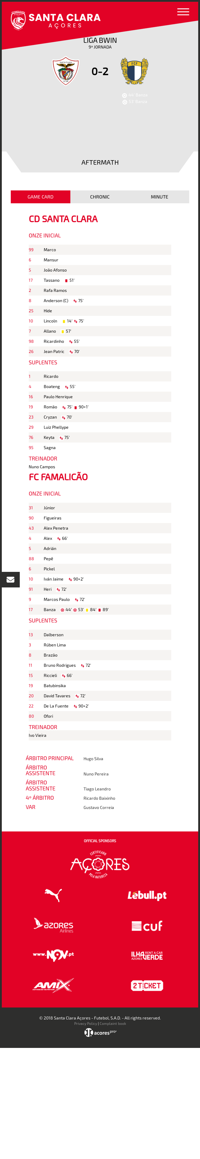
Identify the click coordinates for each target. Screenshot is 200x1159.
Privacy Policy (85, 1023)
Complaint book (113, 1023)
